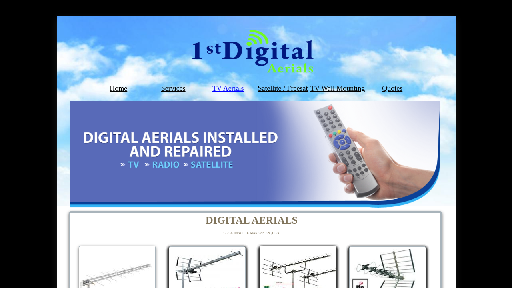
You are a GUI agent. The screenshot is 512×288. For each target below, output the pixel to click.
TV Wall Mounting (337, 88)
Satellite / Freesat (283, 88)
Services (173, 88)
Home (118, 88)
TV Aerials (228, 88)
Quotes (392, 88)
